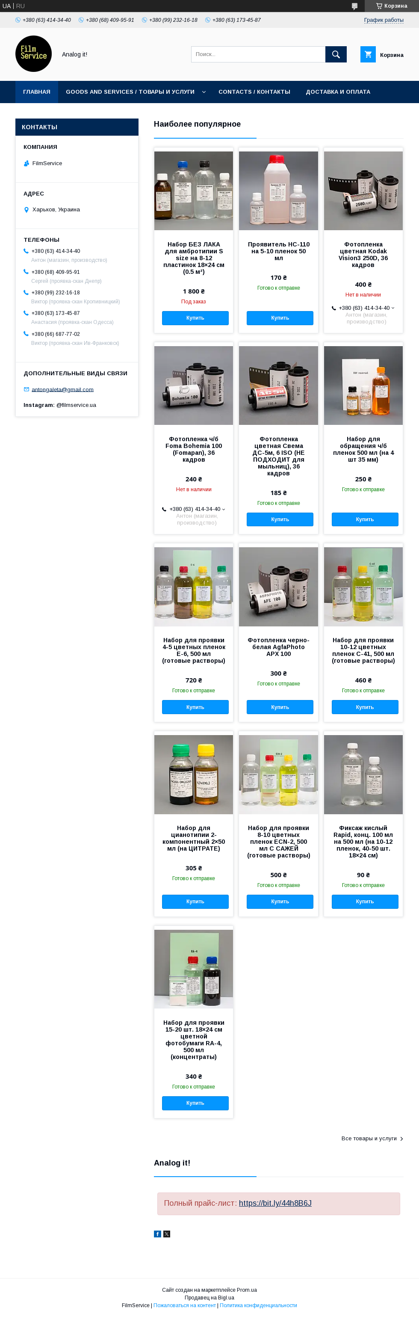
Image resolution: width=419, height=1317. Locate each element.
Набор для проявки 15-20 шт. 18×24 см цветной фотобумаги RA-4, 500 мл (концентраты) (193, 1039)
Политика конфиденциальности (258, 1305)
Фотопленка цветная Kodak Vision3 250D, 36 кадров (363, 254)
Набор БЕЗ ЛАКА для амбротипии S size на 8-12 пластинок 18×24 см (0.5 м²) (193, 258)
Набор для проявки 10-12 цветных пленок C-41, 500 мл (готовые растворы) (363, 650)
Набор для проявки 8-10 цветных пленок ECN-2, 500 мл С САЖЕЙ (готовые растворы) (278, 842)
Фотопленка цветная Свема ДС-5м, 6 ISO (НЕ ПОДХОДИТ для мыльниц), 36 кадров (278, 456)
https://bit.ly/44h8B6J (275, 1203)
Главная (36, 92)
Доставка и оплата (338, 92)
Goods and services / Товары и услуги (130, 92)
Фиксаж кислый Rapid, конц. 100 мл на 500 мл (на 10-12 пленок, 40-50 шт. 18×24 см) (363, 842)
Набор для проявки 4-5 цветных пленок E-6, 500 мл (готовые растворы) (193, 650)
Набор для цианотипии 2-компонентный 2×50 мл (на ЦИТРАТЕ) (193, 838)
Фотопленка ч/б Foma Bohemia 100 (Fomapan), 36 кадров (193, 449)
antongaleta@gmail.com (63, 389)
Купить (195, 318)
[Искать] (336, 54)
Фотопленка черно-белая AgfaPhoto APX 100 (279, 647)
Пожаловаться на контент (184, 1305)
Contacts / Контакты (254, 92)
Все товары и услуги (369, 1138)
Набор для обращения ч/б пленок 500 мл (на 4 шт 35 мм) (363, 449)
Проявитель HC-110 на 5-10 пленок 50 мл (279, 251)
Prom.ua (247, 1290)
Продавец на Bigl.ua (209, 1298)
